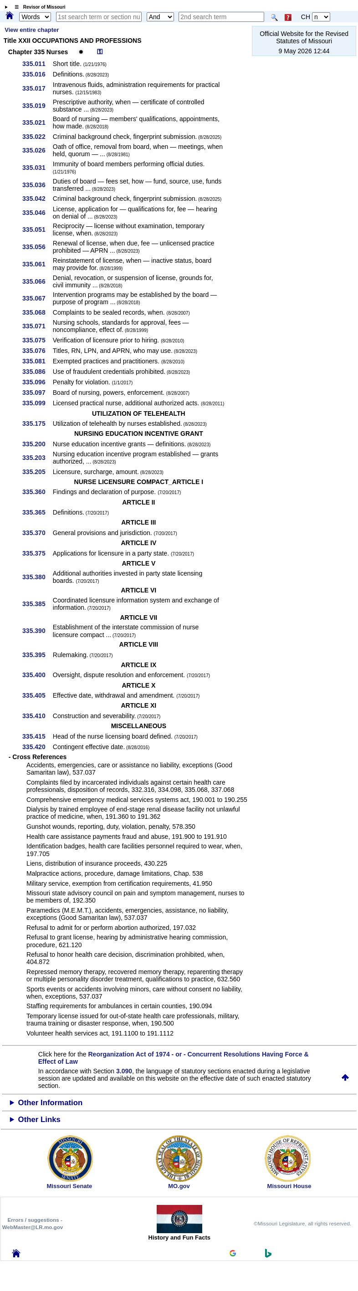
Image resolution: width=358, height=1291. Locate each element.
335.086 (37, 371)
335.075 (37, 340)
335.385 (37, 603)
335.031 (37, 167)
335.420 (37, 746)
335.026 (37, 150)
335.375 (37, 553)
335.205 (37, 471)
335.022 (37, 136)
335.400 (37, 675)
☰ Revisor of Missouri (38, 7)
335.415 (37, 736)
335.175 (37, 423)
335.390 (37, 630)
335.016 (37, 74)
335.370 (37, 532)
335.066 (37, 281)
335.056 (37, 246)
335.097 (37, 392)
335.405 (37, 695)
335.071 (37, 326)
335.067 (37, 298)
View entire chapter (32, 29)
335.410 (37, 715)
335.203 (37, 457)
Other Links (39, 1119)
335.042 (37, 198)
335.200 (37, 444)
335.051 (37, 229)
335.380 (37, 577)
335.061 (37, 264)
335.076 (37, 350)
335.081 (37, 361)
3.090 (124, 1071)
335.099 (37, 403)
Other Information (50, 1102)
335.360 (37, 491)
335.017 (37, 88)
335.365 (37, 512)
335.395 (37, 654)
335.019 (37, 105)
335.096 (37, 382)
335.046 (37, 212)
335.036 (37, 185)
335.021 (37, 122)
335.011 (37, 63)
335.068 (37, 312)
